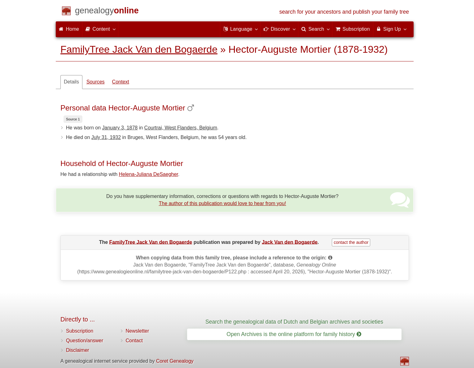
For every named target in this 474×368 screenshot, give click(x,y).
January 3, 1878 (120, 127)
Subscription (79, 331)
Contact (134, 340)
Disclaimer (77, 350)
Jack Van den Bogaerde (290, 242)
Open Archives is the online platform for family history (293, 334)
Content (100, 29)
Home (69, 29)
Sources (95, 81)
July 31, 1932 (106, 137)
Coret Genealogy (175, 361)
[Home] (107, 11)
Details (71, 81)
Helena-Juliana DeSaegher (148, 174)
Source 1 (73, 119)
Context (120, 81)
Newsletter (137, 331)
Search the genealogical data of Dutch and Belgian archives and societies (294, 322)
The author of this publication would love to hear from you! (222, 203)
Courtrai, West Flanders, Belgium (180, 127)
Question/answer (84, 340)
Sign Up (391, 29)
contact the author (351, 242)
